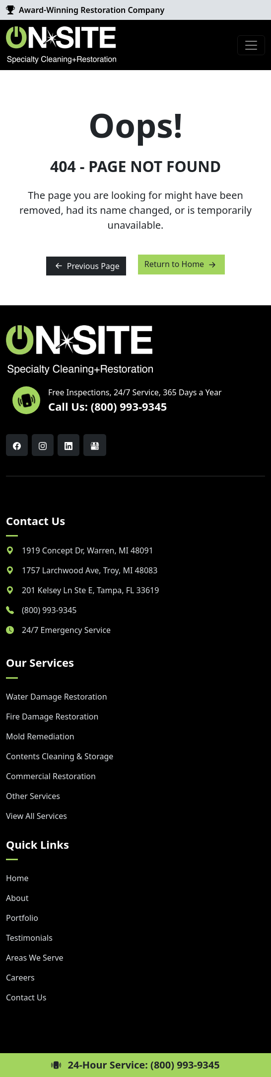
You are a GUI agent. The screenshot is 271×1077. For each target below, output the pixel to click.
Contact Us (26, 997)
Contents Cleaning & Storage (59, 756)
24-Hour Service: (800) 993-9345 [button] (135, 1065)
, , (87, 550)
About (17, 898)
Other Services (33, 796)
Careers (20, 977)
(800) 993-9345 (49, 610)
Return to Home (181, 265)
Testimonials (29, 937)
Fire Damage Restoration (52, 716)
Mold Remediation (40, 736)
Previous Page (86, 266)
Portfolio (22, 917)
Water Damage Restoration (56, 696)
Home (17, 878)
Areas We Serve (35, 957)
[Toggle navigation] (251, 45)
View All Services (36, 815)
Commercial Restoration (51, 776)
